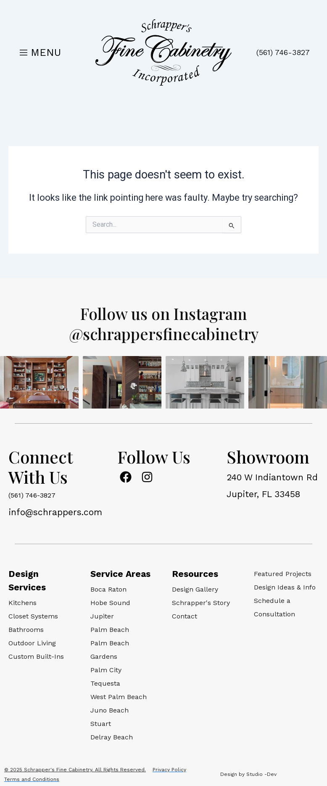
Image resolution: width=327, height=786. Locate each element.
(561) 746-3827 (283, 52)
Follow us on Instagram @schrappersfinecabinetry (163, 323)
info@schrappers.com (55, 512)
